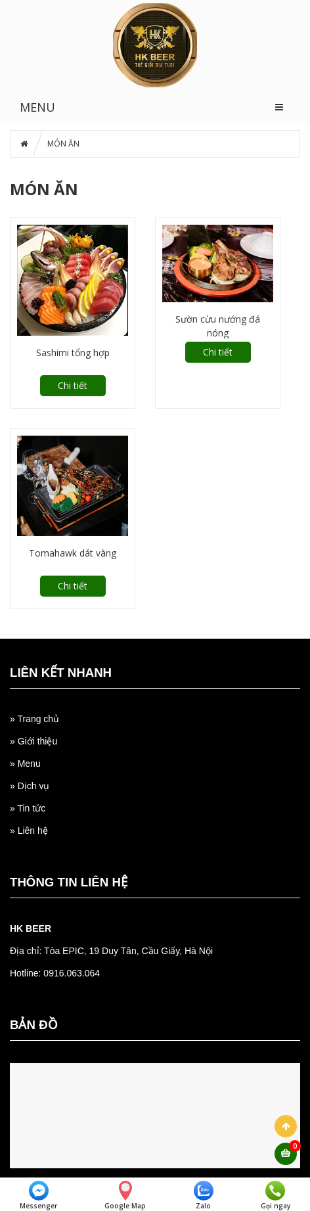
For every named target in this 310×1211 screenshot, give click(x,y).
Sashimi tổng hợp (73, 352)
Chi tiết (72, 385)
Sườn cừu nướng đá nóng (217, 326)
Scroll (286, 1126)
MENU (37, 107)
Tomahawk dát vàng (72, 553)
